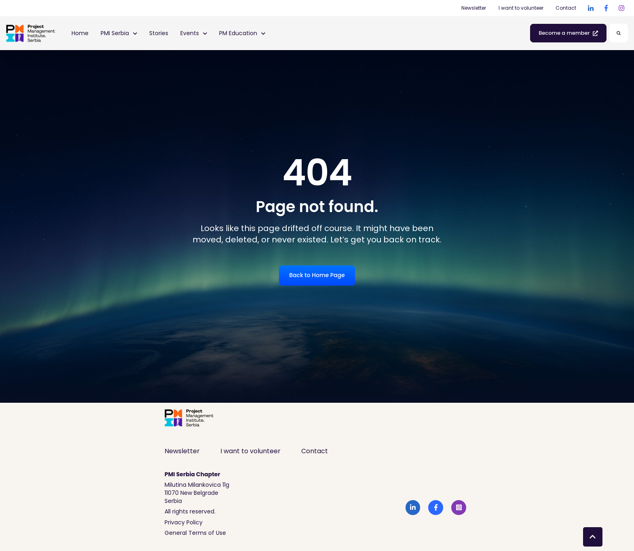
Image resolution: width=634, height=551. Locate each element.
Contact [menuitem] (314, 451)
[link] (590, 8)
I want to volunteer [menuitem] (250, 451)
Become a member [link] (568, 33)
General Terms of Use (195, 533)
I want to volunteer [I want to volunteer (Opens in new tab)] (521, 7)
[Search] (618, 33)
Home (80, 33)
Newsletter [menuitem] (182, 451)
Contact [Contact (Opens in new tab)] (566, 7)
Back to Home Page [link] (316, 275)
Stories (158, 33)
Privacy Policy (184, 522)
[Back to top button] (592, 537)
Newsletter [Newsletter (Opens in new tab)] (473, 7)
